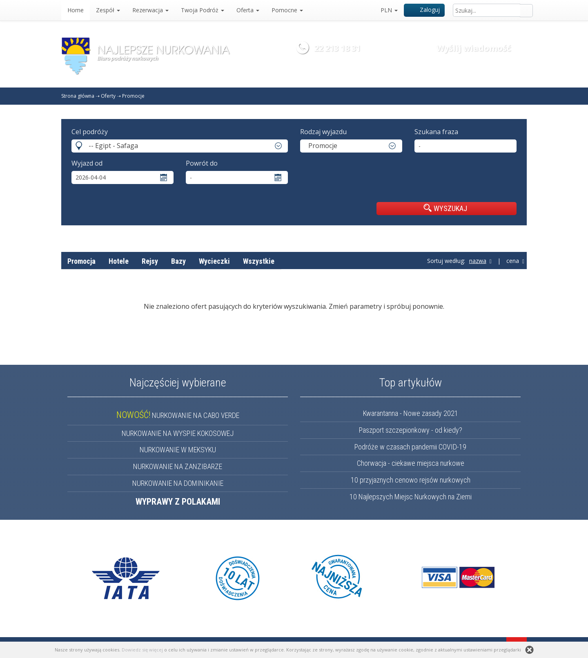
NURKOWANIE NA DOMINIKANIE (177, 483)
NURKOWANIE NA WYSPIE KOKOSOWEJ (178, 433)
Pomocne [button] (287, 10)
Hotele (119, 261)
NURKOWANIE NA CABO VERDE (177, 415)
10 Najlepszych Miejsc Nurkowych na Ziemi (411, 496)
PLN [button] (389, 10)
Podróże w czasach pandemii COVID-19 (410, 446)
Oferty (108, 95)
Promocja (81, 261)
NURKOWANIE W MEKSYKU (178, 449)
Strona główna (77, 95)
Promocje (133, 95)
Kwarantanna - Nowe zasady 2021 (410, 413)
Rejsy (150, 261)
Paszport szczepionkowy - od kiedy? (410, 430)
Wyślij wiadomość (474, 48)
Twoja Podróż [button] (202, 10)
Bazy (178, 261)
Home (75, 10)
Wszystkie (258, 261)
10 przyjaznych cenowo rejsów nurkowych (410, 480)
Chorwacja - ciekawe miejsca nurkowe (410, 463)
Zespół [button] (108, 10)
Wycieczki (214, 261)
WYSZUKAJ (445, 208)
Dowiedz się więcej (142, 650)
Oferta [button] (247, 10)
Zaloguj (425, 9)
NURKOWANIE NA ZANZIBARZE (177, 466)
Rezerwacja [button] (150, 10)
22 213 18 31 (337, 48)
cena (515, 261)
